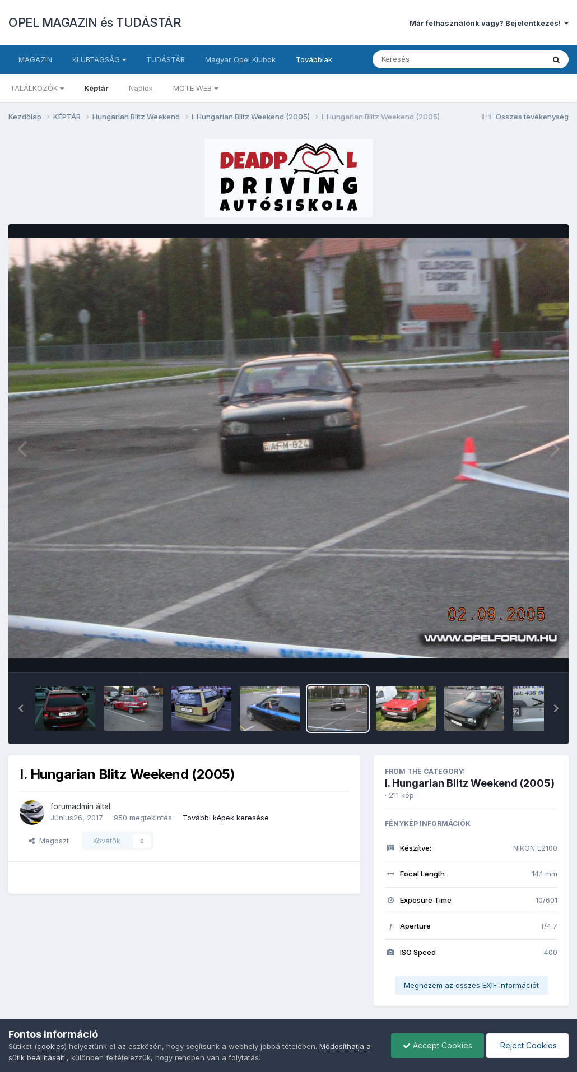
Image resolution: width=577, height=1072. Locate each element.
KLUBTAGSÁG (99, 59)
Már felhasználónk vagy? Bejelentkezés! (489, 22)
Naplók (141, 87)
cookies (50, 1046)
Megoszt (49, 840)
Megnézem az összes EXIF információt (471, 985)
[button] (20, 708)
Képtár (96, 87)
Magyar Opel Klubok (240, 59)
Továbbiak (314, 59)
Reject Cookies (527, 1045)
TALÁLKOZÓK (37, 87)
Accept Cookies (437, 1045)
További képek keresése (226, 817)
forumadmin (72, 806)
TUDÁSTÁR (165, 59)
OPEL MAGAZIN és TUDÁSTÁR (94, 22)
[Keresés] (428, 59)
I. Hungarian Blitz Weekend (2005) (470, 783)
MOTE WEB (195, 87)
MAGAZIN (35, 59)
